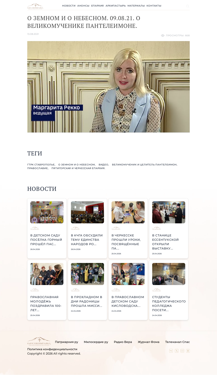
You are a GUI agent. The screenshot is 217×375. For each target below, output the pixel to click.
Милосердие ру (96, 342)
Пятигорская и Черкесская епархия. (78, 168)
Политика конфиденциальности (52, 349)
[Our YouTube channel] (183, 351)
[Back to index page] (35, 8)
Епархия (97, 5)
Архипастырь (116, 5)
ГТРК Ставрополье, (41, 164)
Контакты (154, 5)
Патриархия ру (66, 342)
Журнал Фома (148, 342)
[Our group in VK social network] (171, 351)
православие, (38, 168)
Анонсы (83, 5)
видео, (104, 164)
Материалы (136, 5)
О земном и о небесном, (77, 164)
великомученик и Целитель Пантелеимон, (144, 164)
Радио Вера (123, 342)
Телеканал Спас (177, 342)
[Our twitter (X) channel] (177, 351)
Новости (69, 5)
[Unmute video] (108, 86)
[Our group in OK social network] (188, 351)
